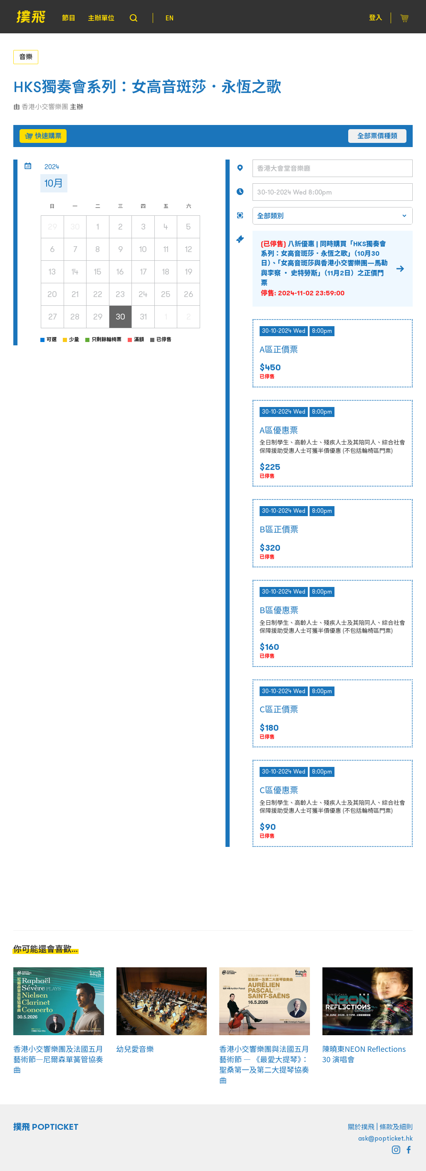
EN (169, 18)
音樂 (25, 56)
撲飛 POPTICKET (46, 1126)
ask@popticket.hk (385, 1138)
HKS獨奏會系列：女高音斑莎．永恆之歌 (147, 86)
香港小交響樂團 (45, 106)
